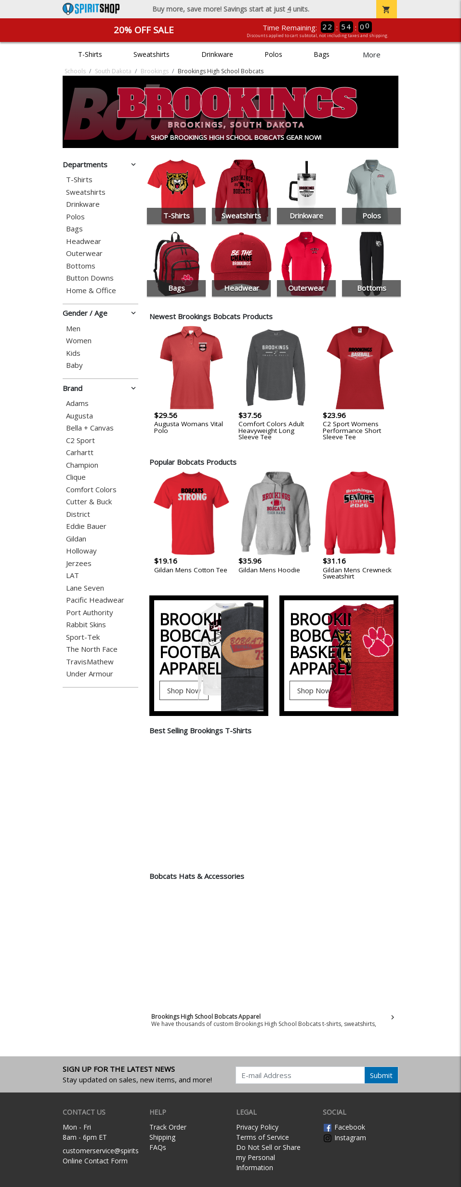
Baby (74, 365)
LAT (72, 575)
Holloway (81, 551)
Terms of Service (262, 1137)
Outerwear (84, 253)
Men (73, 328)
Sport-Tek (83, 637)
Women (79, 341)
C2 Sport (80, 440)
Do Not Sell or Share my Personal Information (268, 1157)
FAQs (157, 1147)
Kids (73, 353)
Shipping (162, 1137)
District (78, 514)
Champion (82, 465)
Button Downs (90, 278)
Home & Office (91, 290)
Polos (273, 54)
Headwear (83, 241)
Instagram (344, 1137)
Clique (76, 477)
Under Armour (89, 674)
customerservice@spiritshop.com (114, 1150)
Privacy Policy (257, 1127)
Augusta (79, 416)
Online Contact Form (95, 1160)
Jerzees (79, 563)
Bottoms (80, 266)
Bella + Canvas (90, 428)
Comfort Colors (91, 490)
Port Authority (89, 612)
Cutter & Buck (89, 502)
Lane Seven (85, 588)
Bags (321, 54)
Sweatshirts (151, 54)
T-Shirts (90, 54)
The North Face (92, 649)
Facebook (344, 1127)
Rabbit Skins (86, 624)
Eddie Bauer (86, 526)
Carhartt (79, 452)
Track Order (167, 1127)
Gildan (76, 539)
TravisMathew (90, 662)
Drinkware (217, 54)
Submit (381, 1075)
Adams (77, 403)
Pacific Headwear (95, 600)
